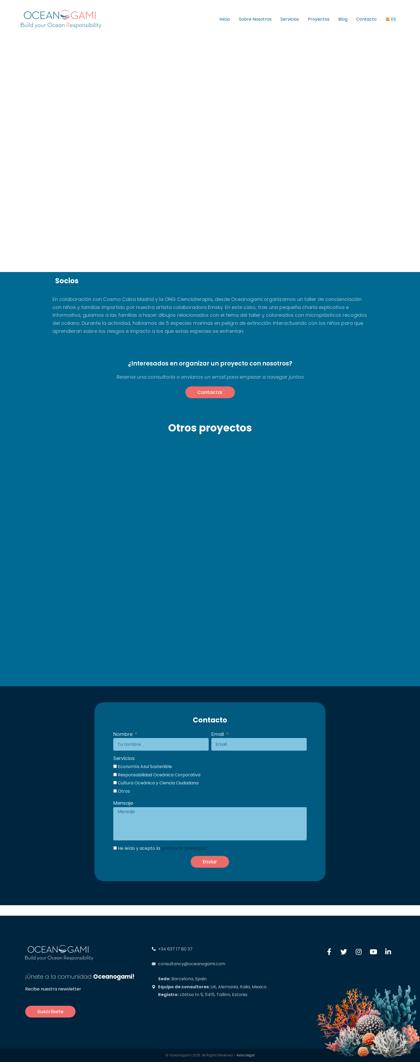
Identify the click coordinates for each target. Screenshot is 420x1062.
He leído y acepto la (162, 848)
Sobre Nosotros (255, 19)
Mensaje (123, 803)
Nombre (123, 734)
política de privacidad (184, 848)
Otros (124, 791)
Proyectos (318, 19)
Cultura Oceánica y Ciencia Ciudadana (158, 783)
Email (218, 734)
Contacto (366, 19)
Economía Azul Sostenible (145, 766)
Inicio (224, 19)
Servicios (289, 19)
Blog (342, 19)
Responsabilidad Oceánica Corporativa (159, 775)
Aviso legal (245, 1055)
